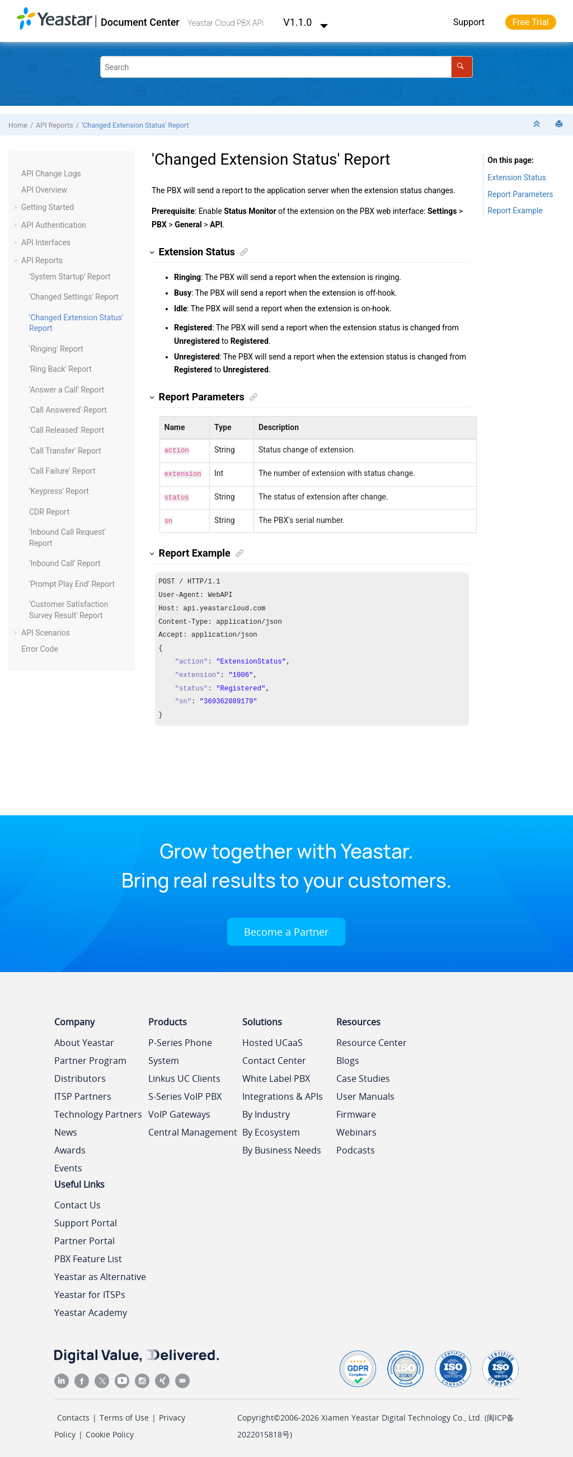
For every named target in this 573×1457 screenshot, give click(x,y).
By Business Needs (281, 1146)
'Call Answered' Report (68, 409)
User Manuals (365, 1092)
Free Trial (531, 22)
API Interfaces (46, 242)
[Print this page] (560, 125)
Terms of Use (124, 1413)
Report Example (515, 210)
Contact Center (274, 1056)
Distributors (80, 1074)
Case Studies (363, 1074)
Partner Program (90, 1056)
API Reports (54, 125)
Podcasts (355, 1146)
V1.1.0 (305, 22)
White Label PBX (276, 1074)
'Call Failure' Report (62, 470)
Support (469, 22)
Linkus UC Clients (184, 1074)
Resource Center (371, 1038)
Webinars (356, 1128)
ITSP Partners (82, 1092)
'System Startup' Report (69, 276)
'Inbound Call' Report (65, 563)
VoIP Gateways (179, 1110)
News (65, 1128)
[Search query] (286, 67)
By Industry (266, 1110)
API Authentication (53, 225)
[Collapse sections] (537, 125)
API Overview (44, 189)
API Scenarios (45, 632)
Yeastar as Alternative (100, 1272)
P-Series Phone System (180, 1047)
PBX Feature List (88, 1254)
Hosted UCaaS (272, 1038)
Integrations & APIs (282, 1092)
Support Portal (85, 1218)
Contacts (73, 1413)
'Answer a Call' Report (66, 389)
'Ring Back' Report (60, 369)
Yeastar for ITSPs (89, 1290)
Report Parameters (520, 194)
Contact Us (77, 1200)
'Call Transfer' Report (65, 450)
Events (68, 1163)
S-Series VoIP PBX (185, 1092)
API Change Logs (51, 173)
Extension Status (516, 177)
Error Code (39, 649)
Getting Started (47, 207)
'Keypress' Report (59, 491)
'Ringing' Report (56, 348)
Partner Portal (84, 1236)
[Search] (462, 67)
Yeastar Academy (90, 1308)
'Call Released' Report (66, 430)
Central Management (192, 1128)
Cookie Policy (110, 1430)
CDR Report (49, 511)
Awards (70, 1146)
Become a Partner (286, 927)
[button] (16, 174)
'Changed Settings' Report (74, 296)
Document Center (140, 22)
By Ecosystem (271, 1128)
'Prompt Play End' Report (72, 584)
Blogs (347, 1056)
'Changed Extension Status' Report (135, 125)
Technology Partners (98, 1110)
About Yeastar (84, 1038)
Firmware (356, 1110)
